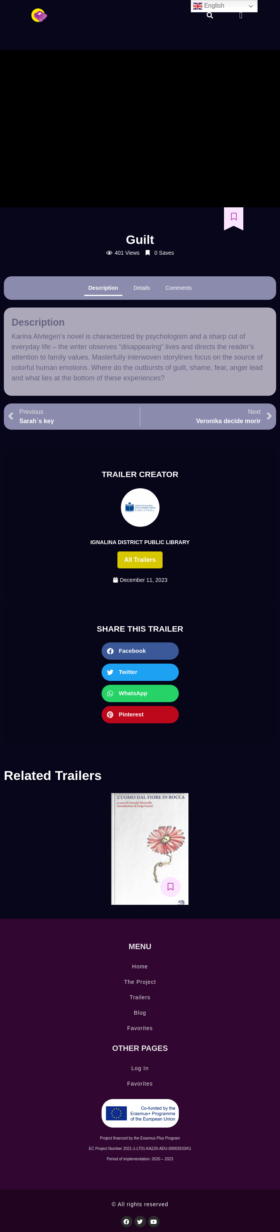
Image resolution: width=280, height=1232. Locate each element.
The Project (140, 982)
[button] (210, 15)
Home (140, 966)
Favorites (140, 1028)
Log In (140, 1068)
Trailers (139, 997)
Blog (140, 1013)
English (208, 6)
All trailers (140, 559)
